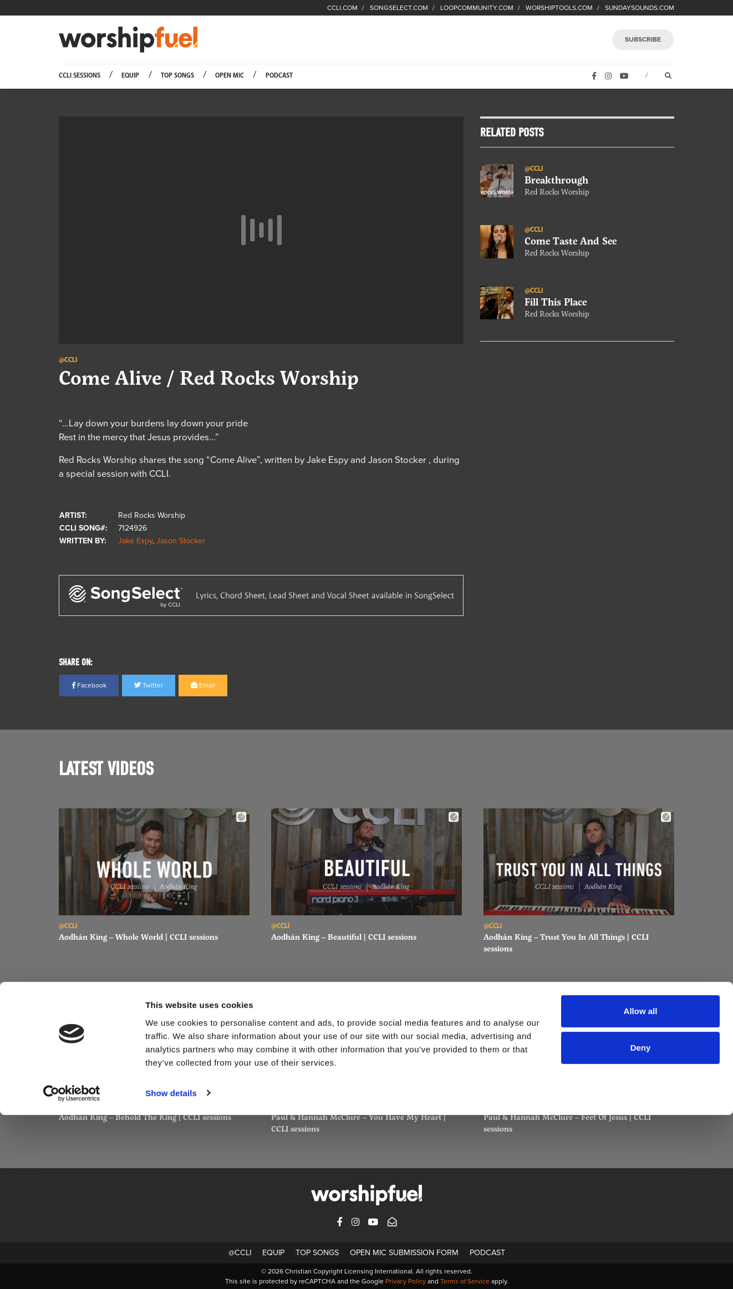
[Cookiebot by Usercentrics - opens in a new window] (71, 1267)
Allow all (641, 1185)
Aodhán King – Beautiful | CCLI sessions (343, 936)
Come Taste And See (571, 241)
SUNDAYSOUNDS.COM (639, 8)
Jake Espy (135, 541)
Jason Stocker (180, 541)
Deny (640, 1221)
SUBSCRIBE (643, 39)
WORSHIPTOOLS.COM (559, 8)
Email (203, 685)
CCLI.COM (342, 8)
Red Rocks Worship (557, 192)
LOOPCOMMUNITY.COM (476, 8)
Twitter (148, 685)
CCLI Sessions (79, 75)
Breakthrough (556, 180)
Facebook (89, 685)
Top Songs (177, 75)
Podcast (279, 75)
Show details (171, 1267)
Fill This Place (556, 302)
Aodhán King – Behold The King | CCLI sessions (145, 1117)
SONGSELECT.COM (399, 8)
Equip (130, 75)
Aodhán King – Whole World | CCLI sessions (138, 936)
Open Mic (229, 75)
